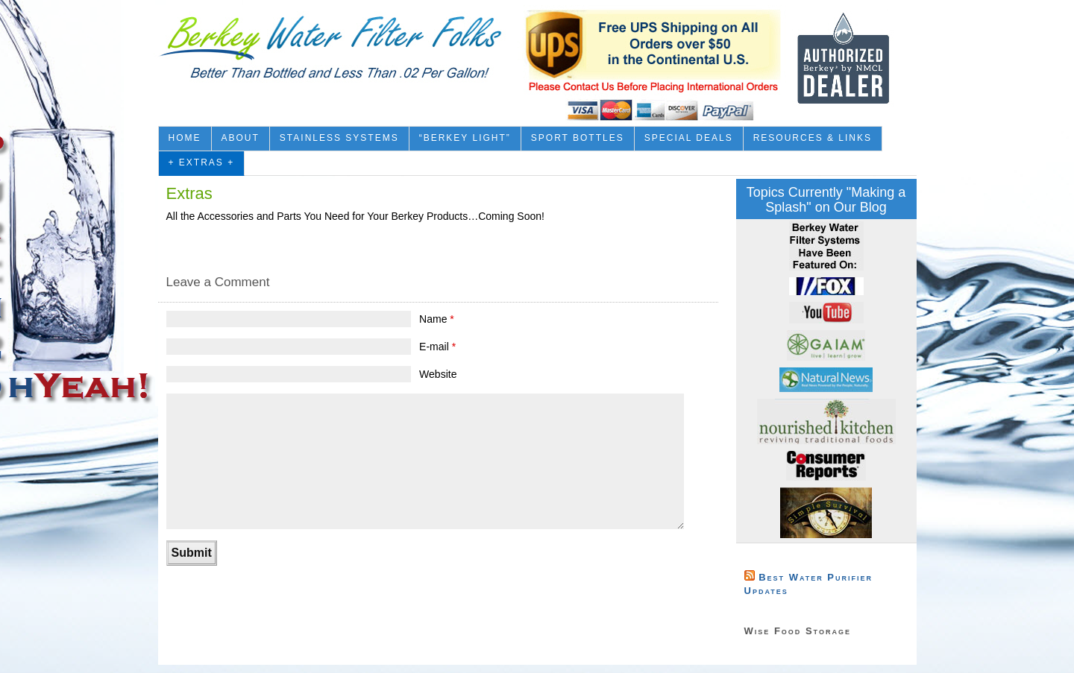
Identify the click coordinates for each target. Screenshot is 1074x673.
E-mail (437, 347)
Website (437, 374)
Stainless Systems (339, 138)
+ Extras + (202, 162)
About (241, 138)
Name (436, 319)
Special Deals (688, 138)
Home (185, 138)
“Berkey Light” (465, 138)
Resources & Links (812, 138)
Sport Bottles (577, 138)
